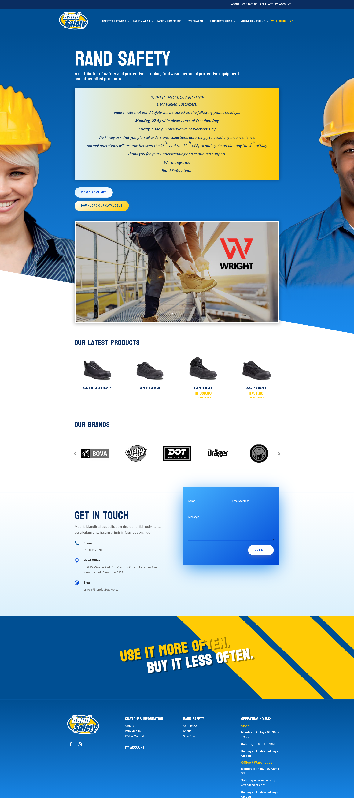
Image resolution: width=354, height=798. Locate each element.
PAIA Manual (133, 731)
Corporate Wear (221, 21)
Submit (261, 550)
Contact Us (249, 4)
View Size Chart (93, 192)
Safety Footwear (114, 21)
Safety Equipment (169, 21)
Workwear (195, 21)
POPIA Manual (134, 736)
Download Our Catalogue (101, 206)
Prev (75, 453)
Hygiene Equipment (252, 21)
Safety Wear (141, 21)
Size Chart (266, 4)
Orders (129, 725)
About (235, 4)
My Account (283, 4)
